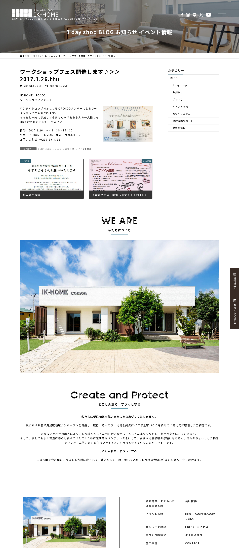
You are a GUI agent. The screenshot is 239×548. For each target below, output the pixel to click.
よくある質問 (194, 535)
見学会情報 (179, 128)
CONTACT (192, 543)
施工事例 (151, 543)
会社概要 (191, 501)
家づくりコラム (182, 114)
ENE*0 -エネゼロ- (197, 527)
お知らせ (69, 148)
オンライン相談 (156, 527)
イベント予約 (154, 514)
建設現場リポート (183, 120)
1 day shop (44, 148)
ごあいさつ (179, 99)
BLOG (58, 148)
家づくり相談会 (156, 535)
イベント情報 (85, 148)
